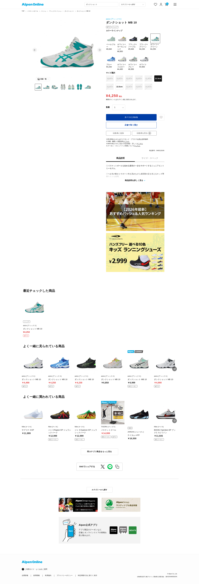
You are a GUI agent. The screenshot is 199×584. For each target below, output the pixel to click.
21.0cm (148, 78)
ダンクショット (69, 11)
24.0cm (148, 87)
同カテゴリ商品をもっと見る (99, 451)
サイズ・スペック (150, 158)
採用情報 (36, 575)
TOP (23, 11)
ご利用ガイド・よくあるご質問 (36, 569)
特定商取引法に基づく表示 (87, 575)
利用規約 (48, 575)
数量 (108, 107)
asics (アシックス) (113, 19)
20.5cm (139, 78)
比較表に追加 (118, 133)
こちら (127, 141)
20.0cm (129, 78)
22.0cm (110, 87)
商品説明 (120, 158)
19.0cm (119, 78)
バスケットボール (32, 11)
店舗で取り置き (131, 125)
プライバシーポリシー (65, 575)
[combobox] (101, 4)
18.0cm (110, 78)
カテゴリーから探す (99, 490)
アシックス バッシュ (55, 11)
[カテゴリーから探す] (132, 4)
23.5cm (139, 87)
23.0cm (129, 87)
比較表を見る (144, 133)
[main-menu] (175, 4)
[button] (34, 50)
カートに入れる (131, 117)
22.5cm (119, 87)
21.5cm (158, 78)
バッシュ (43, 11)
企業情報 (25, 575)
